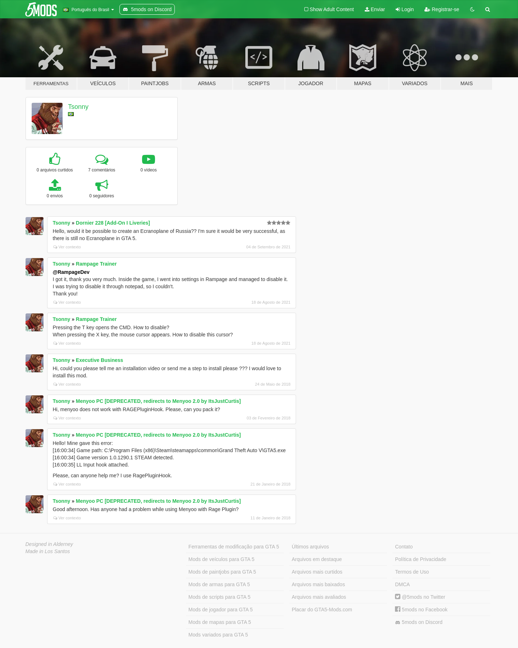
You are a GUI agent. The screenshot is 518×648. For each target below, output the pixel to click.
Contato (404, 547)
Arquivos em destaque (317, 559)
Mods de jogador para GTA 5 (220, 609)
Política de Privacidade (420, 559)
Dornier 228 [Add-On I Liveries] (113, 223)
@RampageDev (71, 272)
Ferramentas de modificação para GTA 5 (233, 547)
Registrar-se (441, 9)
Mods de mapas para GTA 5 (219, 622)
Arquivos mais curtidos (317, 572)
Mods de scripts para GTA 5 (219, 597)
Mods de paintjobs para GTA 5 (222, 572)
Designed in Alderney (49, 544)
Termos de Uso (412, 572)
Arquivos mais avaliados (319, 597)
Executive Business (99, 360)
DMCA (402, 584)
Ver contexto (67, 247)
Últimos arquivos (310, 547)
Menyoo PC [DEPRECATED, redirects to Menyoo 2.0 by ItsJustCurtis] (158, 401)
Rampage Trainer (96, 264)
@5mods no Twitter (420, 597)
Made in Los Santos (48, 551)
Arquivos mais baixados (318, 584)
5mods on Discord (418, 622)
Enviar (375, 9)
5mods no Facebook (421, 609)
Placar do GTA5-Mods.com (322, 609)
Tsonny (78, 106)
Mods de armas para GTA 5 (219, 584)
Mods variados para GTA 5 (218, 635)
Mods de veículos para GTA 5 (221, 559)
